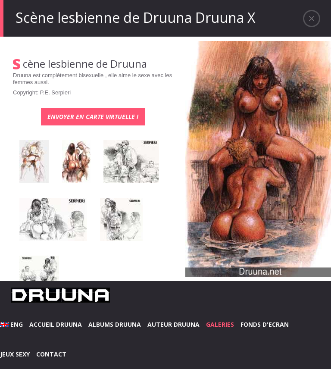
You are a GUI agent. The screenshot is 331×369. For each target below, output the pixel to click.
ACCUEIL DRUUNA (55, 324)
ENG (11, 324)
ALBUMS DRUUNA (114, 324)
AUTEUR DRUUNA (173, 324)
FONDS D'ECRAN (264, 324)
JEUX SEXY (15, 354)
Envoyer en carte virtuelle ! (92, 117)
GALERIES (220, 324)
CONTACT (51, 354)
